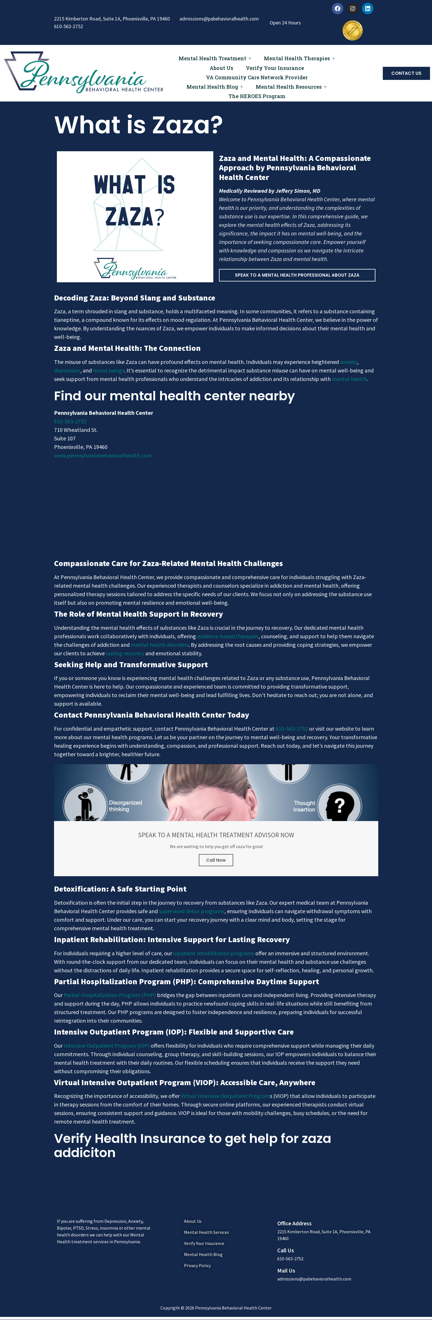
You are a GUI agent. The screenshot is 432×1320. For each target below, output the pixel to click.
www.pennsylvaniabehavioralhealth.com (103, 455)
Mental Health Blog (214, 81)
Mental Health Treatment (214, 57)
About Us (220, 65)
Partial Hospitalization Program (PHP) (110, 995)
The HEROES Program (256, 88)
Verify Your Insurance (276, 65)
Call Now (216, 860)
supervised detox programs (191, 911)
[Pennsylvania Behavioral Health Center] (216, 508)
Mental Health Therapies (300, 57)
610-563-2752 (70, 421)
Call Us (285, 1250)
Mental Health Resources (292, 81)
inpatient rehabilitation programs (213, 953)
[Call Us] (269, 1249)
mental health (349, 378)
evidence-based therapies (228, 636)
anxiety (348, 361)
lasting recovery (124, 653)
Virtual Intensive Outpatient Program (225, 1096)
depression (67, 370)
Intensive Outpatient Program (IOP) (107, 1045)
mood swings (108, 370)
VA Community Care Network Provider (257, 73)
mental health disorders (160, 644)
